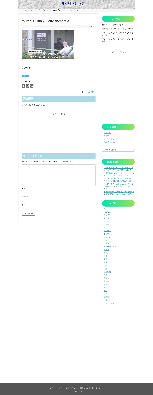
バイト (106, 243)
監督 (105, 291)
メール (25, 197)
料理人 (106, 278)
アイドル (107, 215)
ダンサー (107, 231)
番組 (105, 284)
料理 (105, 275)
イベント (107, 221)
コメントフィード (111, 139)
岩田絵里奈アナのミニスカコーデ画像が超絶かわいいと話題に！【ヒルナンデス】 (118, 186)
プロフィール (46, 10)
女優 (105, 269)
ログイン (107, 133)
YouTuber (107, 212)
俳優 (105, 256)
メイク (106, 250)
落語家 (106, 297)
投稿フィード (109, 136)
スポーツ (107, 224)
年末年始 (107, 272)
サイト (24, 205)
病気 (105, 288)
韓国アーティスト (111, 303)
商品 (105, 262)
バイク (106, 240)
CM (105, 209)
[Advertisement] (59, 130)
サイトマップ (35, 10)
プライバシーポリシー (72, 10)
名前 (24, 189)
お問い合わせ (57, 10)
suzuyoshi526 (89, 92)
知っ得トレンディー (76, 3)
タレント (107, 228)
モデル (106, 253)
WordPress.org (109, 142)
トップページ (24, 10)
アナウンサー (109, 218)
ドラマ (106, 234)
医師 (105, 259)
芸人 (105, 294)
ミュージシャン (110, 246)
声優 (105, 265)
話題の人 (107, 300)
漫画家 (106, 281)
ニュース (107, 237)
